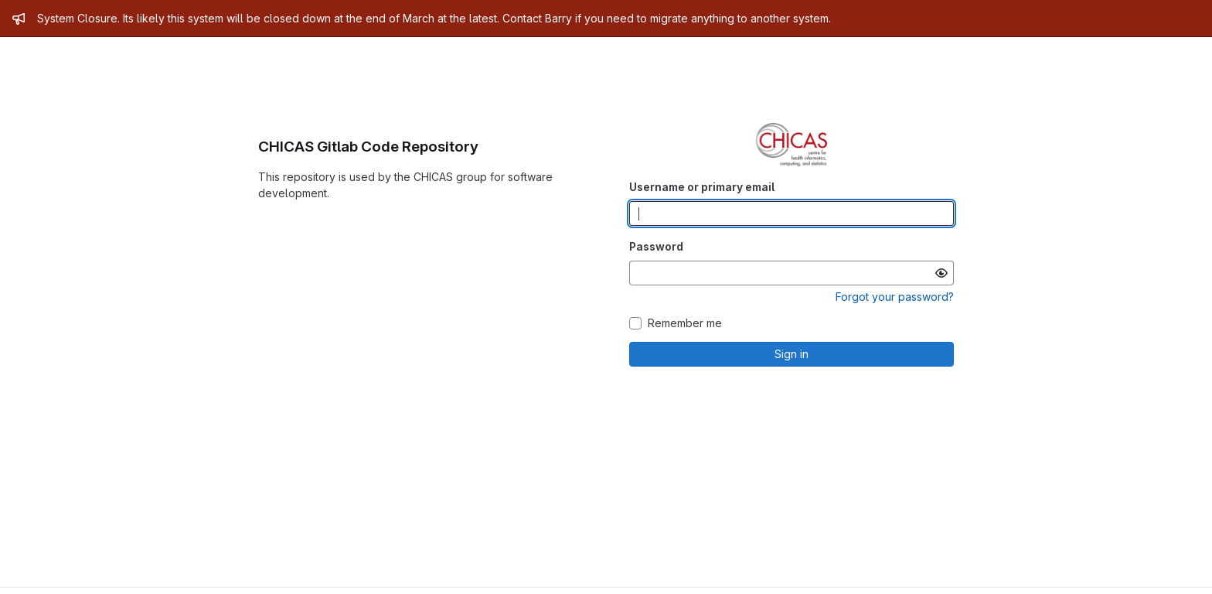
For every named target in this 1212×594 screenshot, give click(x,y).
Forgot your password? (895, 296)
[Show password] (941, 273)
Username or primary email (702, 186)
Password (656, 246)
